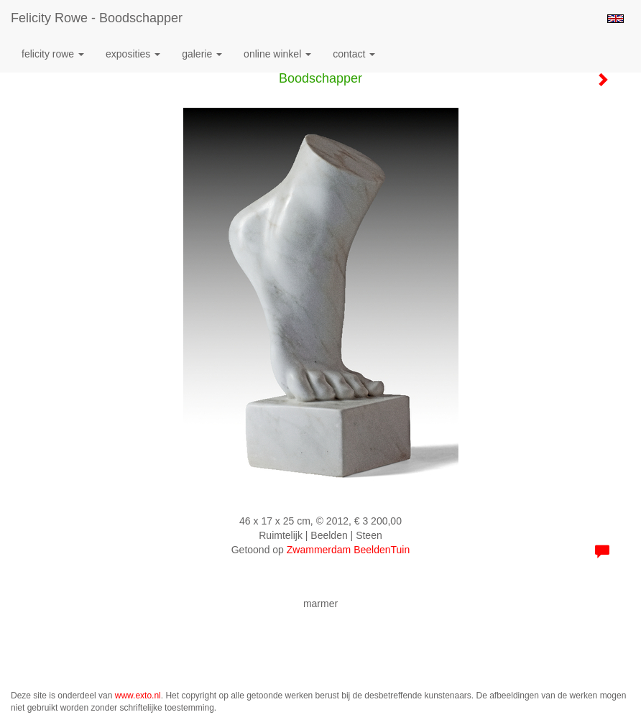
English (615, 18)
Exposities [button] (133, 54)
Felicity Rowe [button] (53, 54)
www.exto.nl (138, 696)
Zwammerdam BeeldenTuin (348, 549)
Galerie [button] (202, 54)
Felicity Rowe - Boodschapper (97, 18)
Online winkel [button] (277, 54)
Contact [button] (354, 54)
